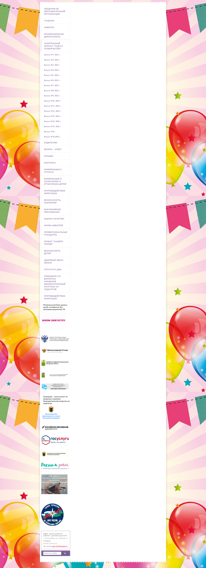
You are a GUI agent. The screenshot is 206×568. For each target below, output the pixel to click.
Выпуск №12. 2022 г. (52, 111)
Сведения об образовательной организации (54, 11)
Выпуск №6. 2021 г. (52, 80)
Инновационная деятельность (54, 35)
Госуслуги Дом (52, 269)
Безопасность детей (52, 252)
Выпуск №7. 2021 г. (52, 85)
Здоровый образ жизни (53, 261)
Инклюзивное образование (52, 210)
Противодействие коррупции (54, 192)
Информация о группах (52, 170)
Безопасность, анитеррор (52, 201)
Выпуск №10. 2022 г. (52, 101)
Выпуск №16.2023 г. (52, 136)
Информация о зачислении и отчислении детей (55, 181)
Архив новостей (53, 225)
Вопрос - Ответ (52, 149)
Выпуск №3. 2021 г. (52, 65)
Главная (49, 20)
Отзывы (48, 156)
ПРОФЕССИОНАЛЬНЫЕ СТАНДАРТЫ (55, 233)
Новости (49, 27)
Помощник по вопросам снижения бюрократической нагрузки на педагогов (54, 283)
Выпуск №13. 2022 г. (52, 116)
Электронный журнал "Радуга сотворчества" (53, 46)
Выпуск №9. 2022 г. (52, 95)
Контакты (50, 162)
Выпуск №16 (49, 131)
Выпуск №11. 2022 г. (52, 106)
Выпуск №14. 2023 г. (52, 121)
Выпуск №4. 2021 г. (52, 70)
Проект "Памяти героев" (53, 242)
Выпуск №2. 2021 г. (52, 60)
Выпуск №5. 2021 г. (52, 75)
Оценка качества (54, 218)
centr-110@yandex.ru (60, 546)
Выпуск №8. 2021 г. (52, 90)
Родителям (50, 142)
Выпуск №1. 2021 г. (52, 54)
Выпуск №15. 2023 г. (52, 126)
